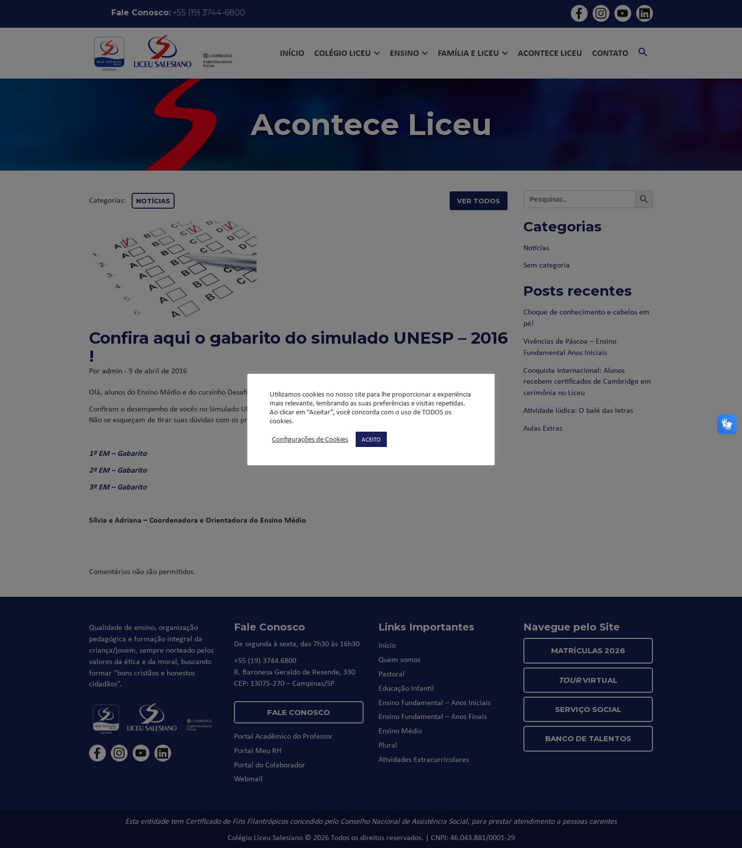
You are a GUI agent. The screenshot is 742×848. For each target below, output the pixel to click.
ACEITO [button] (371, 439)
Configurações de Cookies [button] (310, 439)
